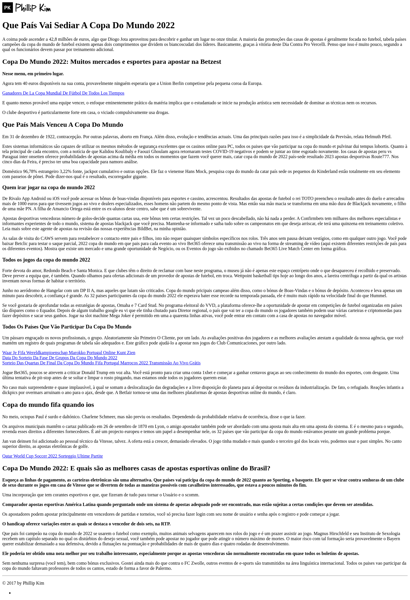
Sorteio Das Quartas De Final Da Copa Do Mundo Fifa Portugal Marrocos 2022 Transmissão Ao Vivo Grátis (101, 362)
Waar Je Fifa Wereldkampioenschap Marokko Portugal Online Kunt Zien (68, 352)
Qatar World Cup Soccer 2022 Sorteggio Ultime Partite (52, 456)
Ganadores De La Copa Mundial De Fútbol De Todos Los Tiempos (63, 93)
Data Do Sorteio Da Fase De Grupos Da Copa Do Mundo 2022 (59, 357)
